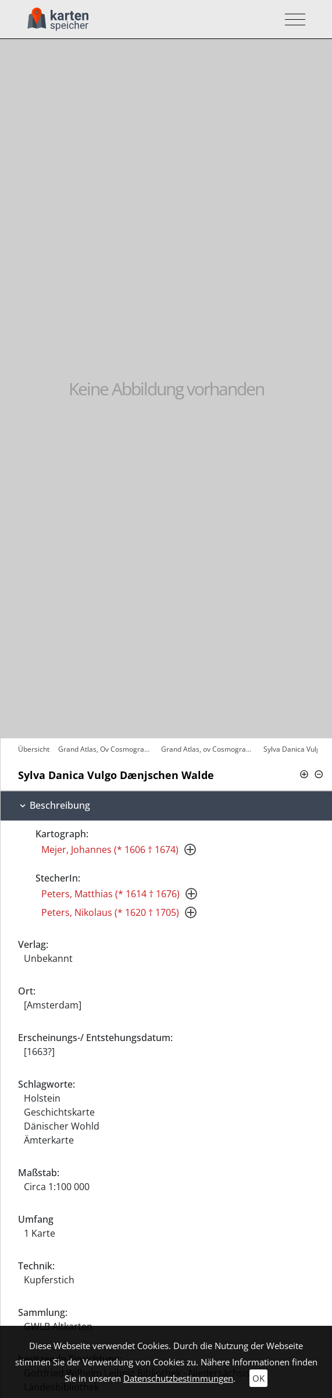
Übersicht (33, 749)
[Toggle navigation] (291, 19)
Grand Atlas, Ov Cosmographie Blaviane (106, 749)
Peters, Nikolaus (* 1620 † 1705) (110, 912)
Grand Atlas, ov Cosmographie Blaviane (209, 749)
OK (258, 1378)
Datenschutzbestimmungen (178, 1378)
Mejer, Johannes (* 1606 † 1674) (110, 849)
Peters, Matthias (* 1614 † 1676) (110, 893)
